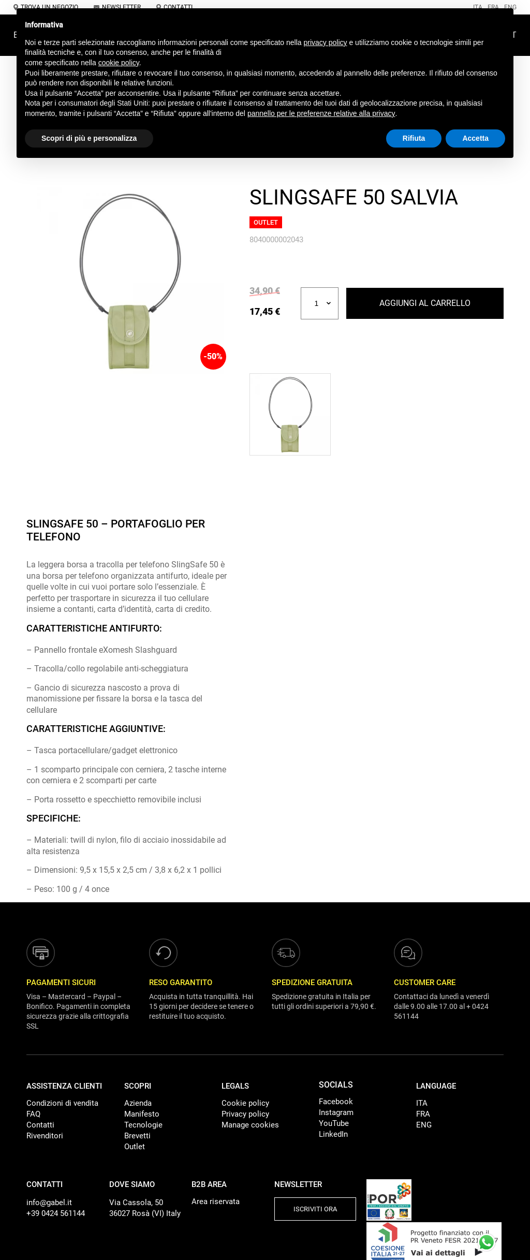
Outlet (134, 1146)
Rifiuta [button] (414, 138)
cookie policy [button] (118, 62)
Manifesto (141, 1114)
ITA (422, 1103)
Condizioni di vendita (62, 1103)
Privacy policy (245, 1114)
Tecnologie (143, 1125)
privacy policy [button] (325, 42)
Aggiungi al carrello (424, 303)
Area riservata (216, 1201)
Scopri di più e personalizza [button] (89, 138)
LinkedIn (333, 1134)
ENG (424, 1125)
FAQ (33, 1114)
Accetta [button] (475, 138)
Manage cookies (250, 1125)
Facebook (336, 1101)
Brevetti (137, 1135)
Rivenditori (44, 1135)
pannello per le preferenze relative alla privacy (321, 113)
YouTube (334, 1123)
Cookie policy (245, 1103)
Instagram (336, 1112)
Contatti (40, 1125)
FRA (423, 1114)
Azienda (138, 1103)
